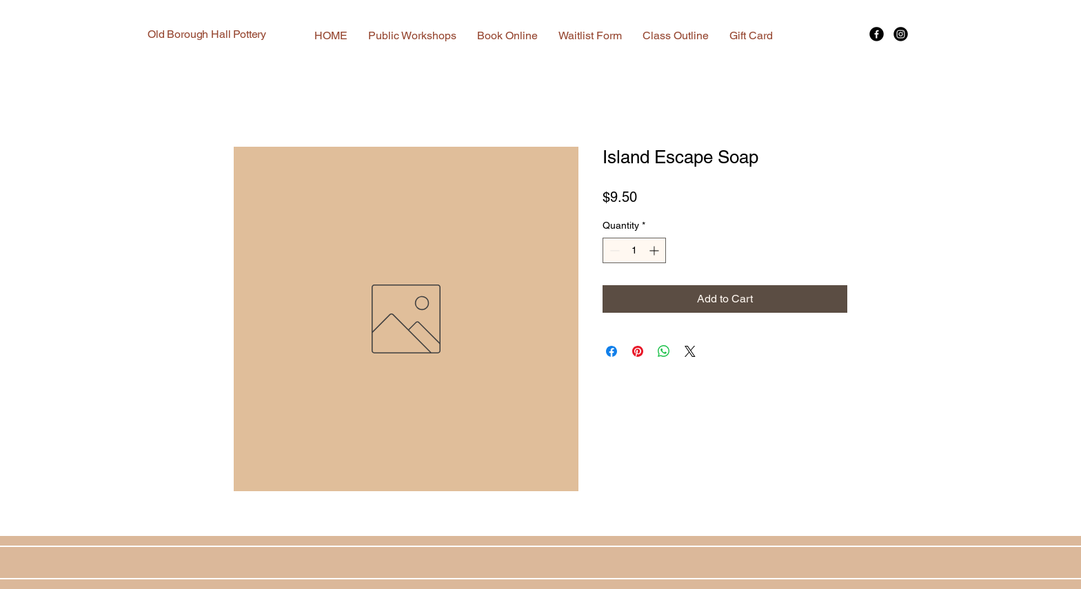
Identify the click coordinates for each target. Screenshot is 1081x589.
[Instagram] (900, 34)
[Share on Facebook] (611, 351)
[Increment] (655, 250)
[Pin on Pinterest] (637, 351)
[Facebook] (876, 34)
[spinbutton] (634, 250)
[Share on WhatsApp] (664, 351)
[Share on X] (690, 351)
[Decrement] (613, 250)
